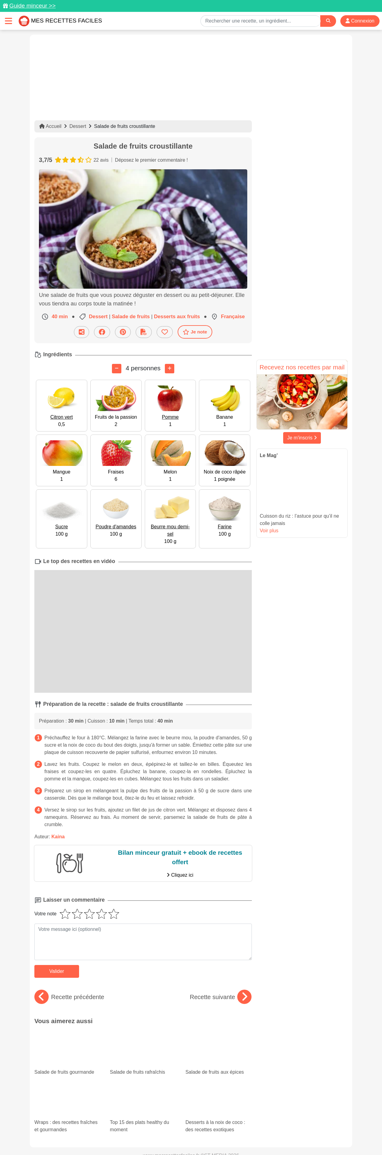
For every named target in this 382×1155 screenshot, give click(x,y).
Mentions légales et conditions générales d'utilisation (184, 1131)
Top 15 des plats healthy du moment (140, 1061)
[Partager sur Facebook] (102, 332)
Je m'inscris (302, 437)
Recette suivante (221, 996)
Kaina (58, 836)
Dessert (77, 126)
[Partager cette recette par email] (81, 332)
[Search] (328, 20)
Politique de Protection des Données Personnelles (290, 1131)
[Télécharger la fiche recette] (144, 332)
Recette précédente (69, 996)
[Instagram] (214, 1119)
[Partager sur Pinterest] (123, 332)
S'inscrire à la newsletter (250, 1137)
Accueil (50, 126)
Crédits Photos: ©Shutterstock (136, 1137)
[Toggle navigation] (8, 21)
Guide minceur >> (32, 5)
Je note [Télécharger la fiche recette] (195, 331)
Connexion (360, 20)
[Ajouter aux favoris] (165, 332)
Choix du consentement (196, 1137)
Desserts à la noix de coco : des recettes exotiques (219, 1066)
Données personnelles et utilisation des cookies (82, 1131)
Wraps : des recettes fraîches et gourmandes (67, 1066)
